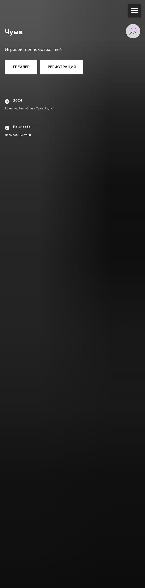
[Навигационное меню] (134, 10)
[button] (21, 67)
